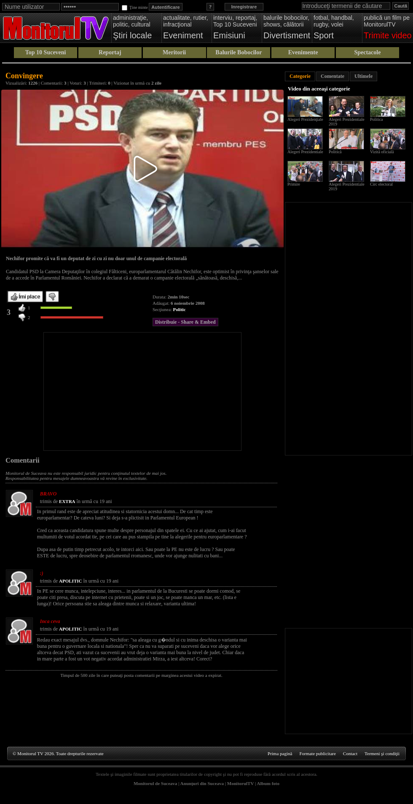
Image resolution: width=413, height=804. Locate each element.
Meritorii (174, 52)
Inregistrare (244, 6)
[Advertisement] (142, 391)
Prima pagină (280, 753)
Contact (350, 753)
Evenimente (303, 52)
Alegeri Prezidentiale (305, 151)
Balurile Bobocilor (238, 52)
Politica (376, 119)
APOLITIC (70, 580)
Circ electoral (381, 184)
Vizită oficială (382, 151)
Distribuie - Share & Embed (185, 322)
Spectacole (367, 52)
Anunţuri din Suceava (202, 783)
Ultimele (363, 76)
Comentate (332, 76)
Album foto (268, 783)
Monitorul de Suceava (155, 783)
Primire (293, 184)
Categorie (300, 76)
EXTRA (67, 501)
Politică (335, 151)
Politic (179, 309)
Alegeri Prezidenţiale (305, 119)
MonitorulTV (240, 783)
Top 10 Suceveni (45, 52)
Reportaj (110, 52)
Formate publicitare (317, 753)
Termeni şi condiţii (382, 753)
